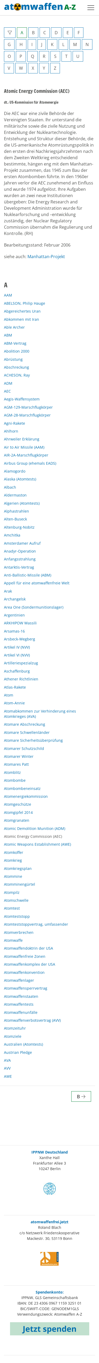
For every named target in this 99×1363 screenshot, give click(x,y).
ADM (8, 383)
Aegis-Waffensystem (22, 399)
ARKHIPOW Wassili (20, 622)
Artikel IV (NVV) (17, 647)
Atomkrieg (13, 860)
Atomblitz (12, 772)
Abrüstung (13, 359)
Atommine (13, 876)
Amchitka (12, 535)
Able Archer (14, 327)
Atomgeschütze (17, 804)
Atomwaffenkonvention (24, 972)
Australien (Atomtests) (23, 1044)
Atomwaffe (13, 940)
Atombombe (15, 780)
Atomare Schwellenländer (27, 732)
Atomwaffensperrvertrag (25, 988)
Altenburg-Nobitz (19, 527)
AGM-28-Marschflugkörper (27, 415)
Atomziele (12, 1036)
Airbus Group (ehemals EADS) (30, 463)
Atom (8, 695)
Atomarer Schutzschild (24, 748)
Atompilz (12, 892)
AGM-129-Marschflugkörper (28, 407)
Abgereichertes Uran (22, 311)
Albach (10, 487)
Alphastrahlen (16, 511)
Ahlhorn (11, 431)
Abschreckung (16, 367)
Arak (8, 591)
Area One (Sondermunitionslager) (33, 607)
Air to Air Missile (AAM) (24, 447)
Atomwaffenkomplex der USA (29, 964)
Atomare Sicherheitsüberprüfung (33, 740)
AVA (7, 1060)
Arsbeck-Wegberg (19, 639)
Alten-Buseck (15, 519)
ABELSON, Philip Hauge (24, 303)
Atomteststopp (17, 916)
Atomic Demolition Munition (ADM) (34, 828)
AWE (8, 1076)
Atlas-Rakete (15, 687)
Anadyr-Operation (20, 551)
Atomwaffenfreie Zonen (24, 956)
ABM (8, 335)
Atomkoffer (13, 852)
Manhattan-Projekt (46, 256)
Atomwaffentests (19, 1004)
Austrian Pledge (18, 1052)
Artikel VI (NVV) (17, 655)
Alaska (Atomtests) (20, 479)
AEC (7, 391)
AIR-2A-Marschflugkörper (26, 455)
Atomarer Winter (19, 756)
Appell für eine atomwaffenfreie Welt (36, 582)
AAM (8, 295)
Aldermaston (15, 495)
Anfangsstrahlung (20, 559)
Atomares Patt (16, 764)
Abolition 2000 (16, 351)
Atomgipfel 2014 (18, 812)
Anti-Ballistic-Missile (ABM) (27, 575)
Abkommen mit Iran (21, 319)
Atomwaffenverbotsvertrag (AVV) (32, 1020)
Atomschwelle (16, 900)
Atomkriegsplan (18, 868)
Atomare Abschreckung (24, 724)
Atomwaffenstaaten (21, 996)
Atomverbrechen (19, 932)
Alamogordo (14, 471)
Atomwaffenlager (19, 980)
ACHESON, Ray (17, 375)
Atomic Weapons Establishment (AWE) (37, 844)
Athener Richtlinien (21, 679)
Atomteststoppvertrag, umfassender (36, 924)
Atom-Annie (14, 702)
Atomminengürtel (19, 884)
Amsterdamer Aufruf (22, 543)
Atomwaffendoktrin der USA (28, 948)
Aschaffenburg (17, 671)
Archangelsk (15, 599)
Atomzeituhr (15, 1028)
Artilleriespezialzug (21, 662)
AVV (7, 1068)
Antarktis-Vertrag (19, 567)
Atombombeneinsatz (22, 788)
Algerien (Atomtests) (22, 503)
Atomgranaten (16, 820)
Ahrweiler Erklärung (21, 439)
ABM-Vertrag (15, 343)
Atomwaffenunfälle (20, 1012)
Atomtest (12, 908)
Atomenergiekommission (26, 796)
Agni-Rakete (14, 423)
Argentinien (14, 615)
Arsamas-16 (14, 631)
